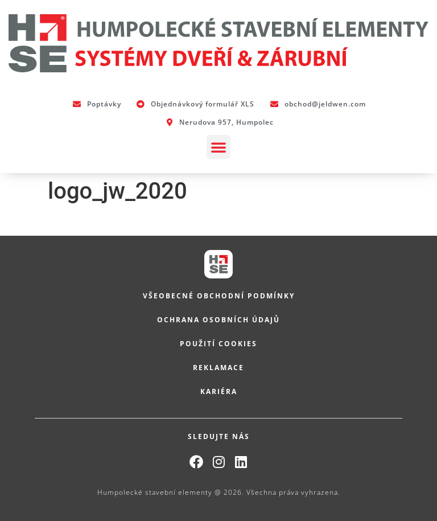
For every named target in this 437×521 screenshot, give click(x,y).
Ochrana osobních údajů (218, 320)
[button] (218, 147)
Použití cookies (218, 343)
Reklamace (218, 367)
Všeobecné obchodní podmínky (219, 296)
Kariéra (218, 391)
